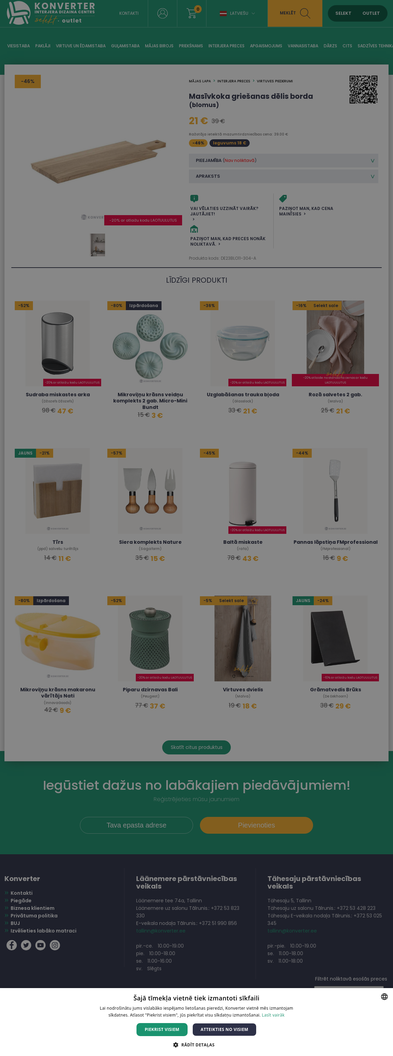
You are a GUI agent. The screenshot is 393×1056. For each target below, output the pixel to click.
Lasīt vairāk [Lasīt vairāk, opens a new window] (273, 1015)
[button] (196, 1044)
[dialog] (196, 528)
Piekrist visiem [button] (162, 1029)
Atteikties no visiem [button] (224, 1029)
